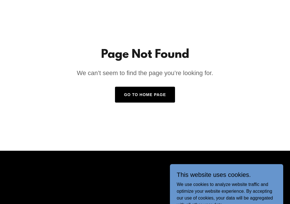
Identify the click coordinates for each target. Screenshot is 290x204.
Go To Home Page (145, 94)
